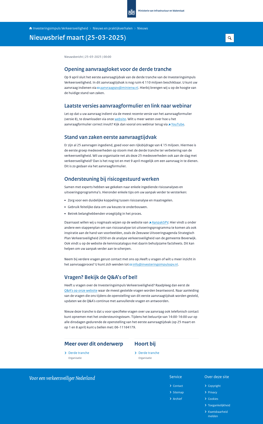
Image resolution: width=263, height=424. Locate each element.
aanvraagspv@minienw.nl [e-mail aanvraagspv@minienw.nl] (117, 88)
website (120, 119)
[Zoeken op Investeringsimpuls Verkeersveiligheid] (230, 38)
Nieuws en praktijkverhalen (113, 28)
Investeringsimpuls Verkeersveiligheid (58, 28)
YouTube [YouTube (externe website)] (176, 124)
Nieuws (142, 28)
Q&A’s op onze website (80, 290)
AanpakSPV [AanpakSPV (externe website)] (158, 222)
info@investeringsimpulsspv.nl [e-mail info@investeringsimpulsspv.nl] (153, 264)
